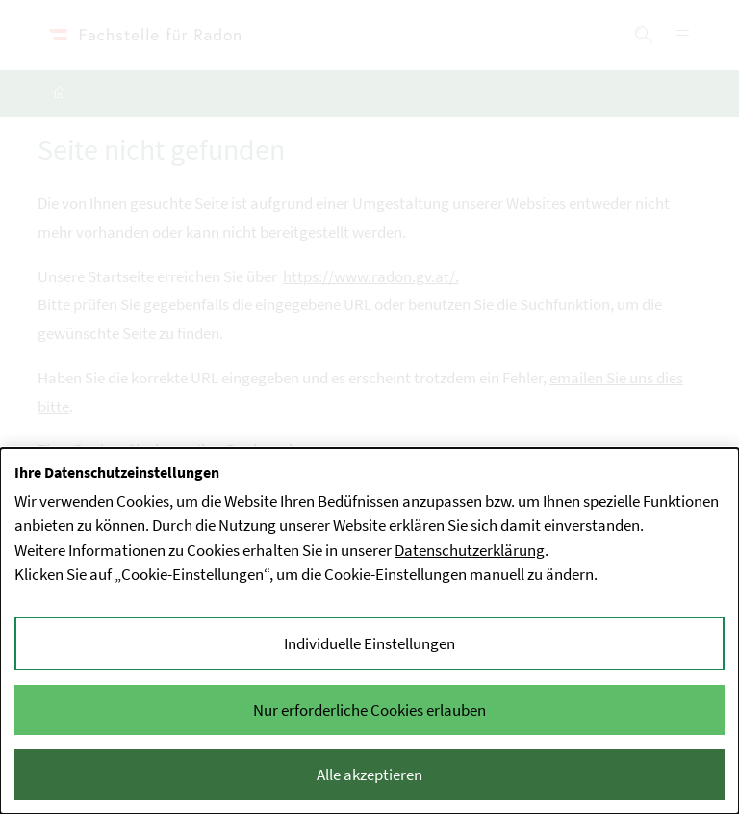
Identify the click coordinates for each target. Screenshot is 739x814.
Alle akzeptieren (369, 774)
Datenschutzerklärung (470, 550)
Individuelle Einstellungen (369, 643)
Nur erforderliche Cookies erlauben (369, 710)
